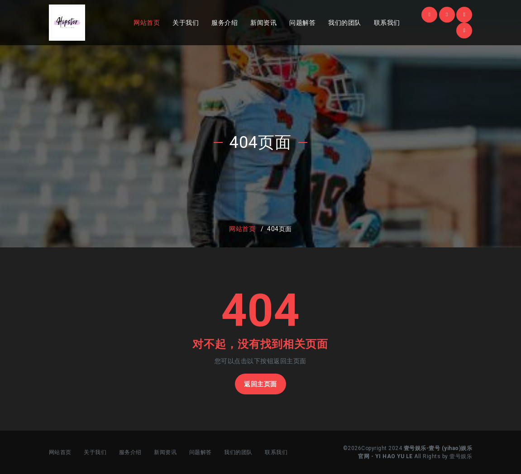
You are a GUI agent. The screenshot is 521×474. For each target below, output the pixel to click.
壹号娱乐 (460, 456)
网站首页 (147, 22)
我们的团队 (344, 22)
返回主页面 (260, 384)
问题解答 (302, 22)
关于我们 (185, 22)
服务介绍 (224, 22)
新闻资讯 (263, 22)
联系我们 (387, 22)
